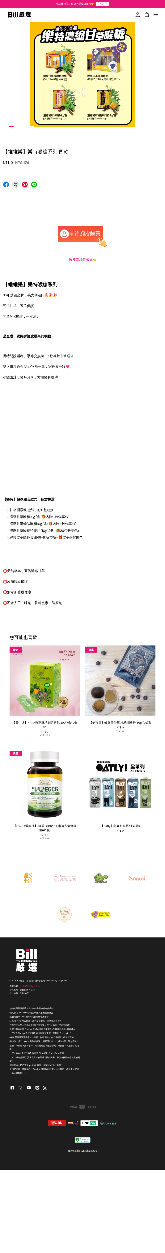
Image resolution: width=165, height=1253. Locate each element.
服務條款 (72, 1150)
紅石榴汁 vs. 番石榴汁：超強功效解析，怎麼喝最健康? (35, 1021)
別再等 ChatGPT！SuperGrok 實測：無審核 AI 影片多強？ (36, 1065)
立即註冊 (102, 3)
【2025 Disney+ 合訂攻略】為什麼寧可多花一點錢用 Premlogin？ (40, 1033)
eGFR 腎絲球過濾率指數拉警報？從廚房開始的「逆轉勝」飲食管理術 (42, 1037)
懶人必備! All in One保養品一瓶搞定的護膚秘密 (31, 1012)
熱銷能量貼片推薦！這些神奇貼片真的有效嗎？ (32, 1008)
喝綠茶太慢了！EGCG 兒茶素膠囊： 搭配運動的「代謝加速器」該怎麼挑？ (44, 1041)
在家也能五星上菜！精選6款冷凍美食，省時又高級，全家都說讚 (40, 1025)
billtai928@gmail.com (31, 986)
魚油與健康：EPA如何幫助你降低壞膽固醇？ (30, 1016)
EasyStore (62, 980)
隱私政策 (82, 1150)
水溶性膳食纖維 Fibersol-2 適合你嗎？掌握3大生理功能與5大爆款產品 (42, 1029)
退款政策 (92, 1150)
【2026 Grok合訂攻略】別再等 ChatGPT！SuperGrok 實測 (37, 1053)
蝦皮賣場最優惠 (81, 259)
